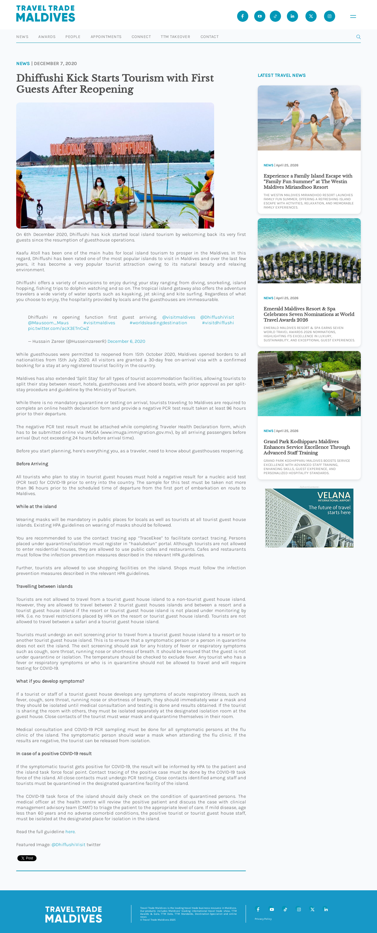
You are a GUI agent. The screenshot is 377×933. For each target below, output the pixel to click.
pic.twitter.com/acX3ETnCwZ (58, 328)
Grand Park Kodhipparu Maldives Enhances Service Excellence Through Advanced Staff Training (307, 447)
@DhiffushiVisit (217, 317)
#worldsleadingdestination (158, 322)
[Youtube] (259, 16)
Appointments (106, 36)
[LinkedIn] (325, 908)
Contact (210, 36)
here (70, 831)
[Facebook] (257, 908)
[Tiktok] (275, 16)
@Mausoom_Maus (48, 322)
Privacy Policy (263, 918)
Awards (46, 36)
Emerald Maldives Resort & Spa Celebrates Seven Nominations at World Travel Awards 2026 (309, 314)
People (72, 36)
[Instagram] (297, 908)
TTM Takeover (175, 36)
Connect (141, 36)
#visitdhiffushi (218, 322)
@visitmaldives (178, 317)
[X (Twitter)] (311, 908)
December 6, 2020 (126, 341)
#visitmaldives (99, 322)
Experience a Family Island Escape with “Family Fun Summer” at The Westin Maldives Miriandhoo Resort (308, 181)
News (22, 36)
